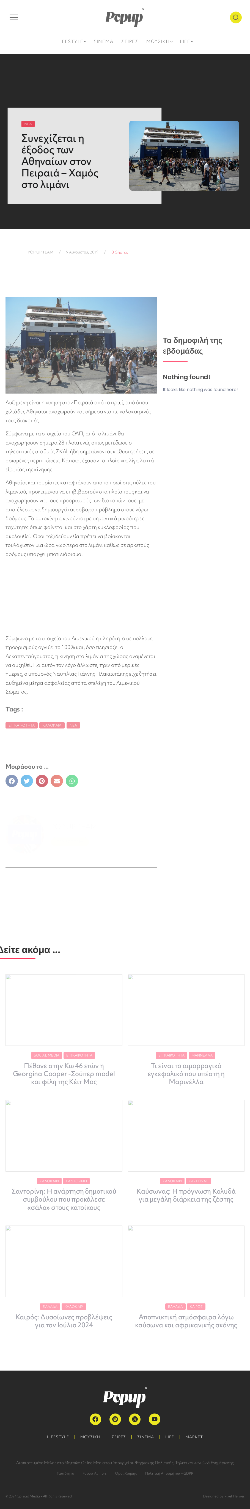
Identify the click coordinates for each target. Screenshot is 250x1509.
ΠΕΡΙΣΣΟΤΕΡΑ (70, 841)
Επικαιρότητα (22, 725)
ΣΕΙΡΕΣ (119, 1436)
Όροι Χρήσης (126, 1473)
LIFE (169, 1436)
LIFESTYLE (58, 1436)
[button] (12, 781)
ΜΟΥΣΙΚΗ (90, 1436)
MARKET (194, 1436)
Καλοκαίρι (52, 725)
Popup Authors (94, 1473)
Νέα (73, 725)
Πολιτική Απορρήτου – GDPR (169, 1473)
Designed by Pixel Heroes (223, 1496)
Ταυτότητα (65, 1473)
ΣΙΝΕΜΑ (145, 1436)
